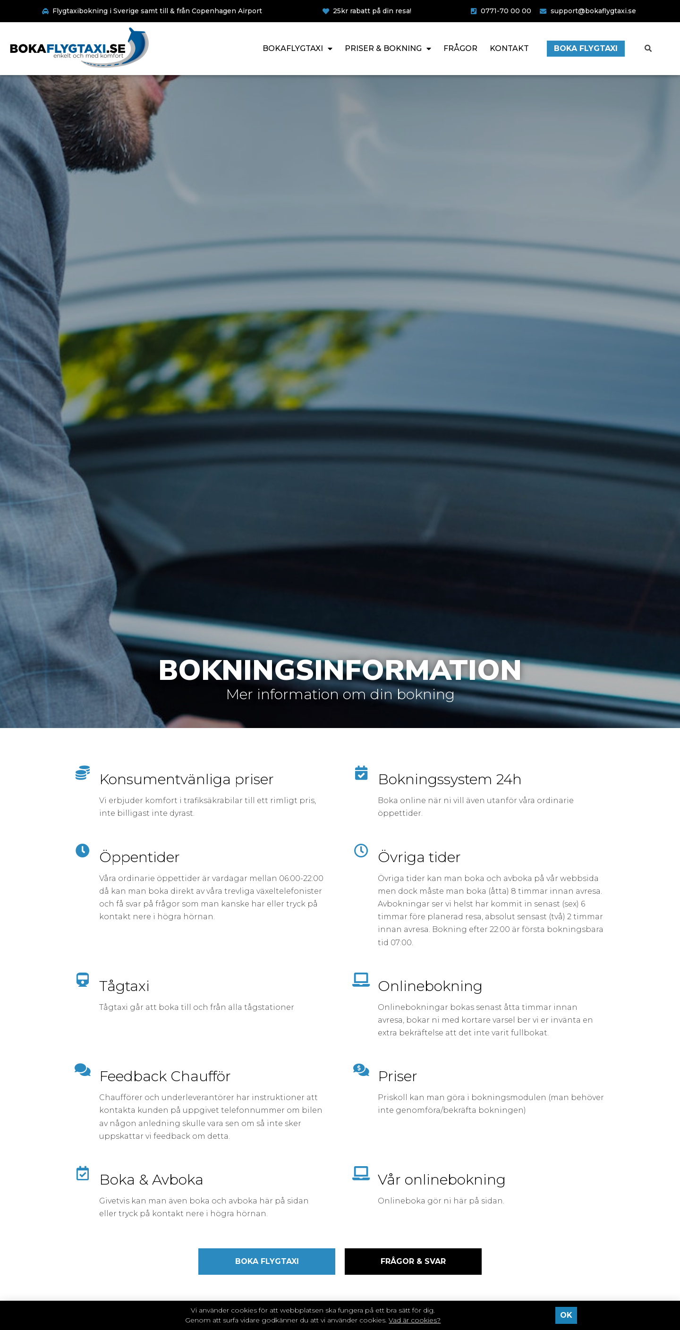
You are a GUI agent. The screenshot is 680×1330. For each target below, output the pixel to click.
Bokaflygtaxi (297, 48)
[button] (648, 49)
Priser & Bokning (388, 48)
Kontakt (509, 48)
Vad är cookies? (415, 1320)
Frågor (460, 48)
